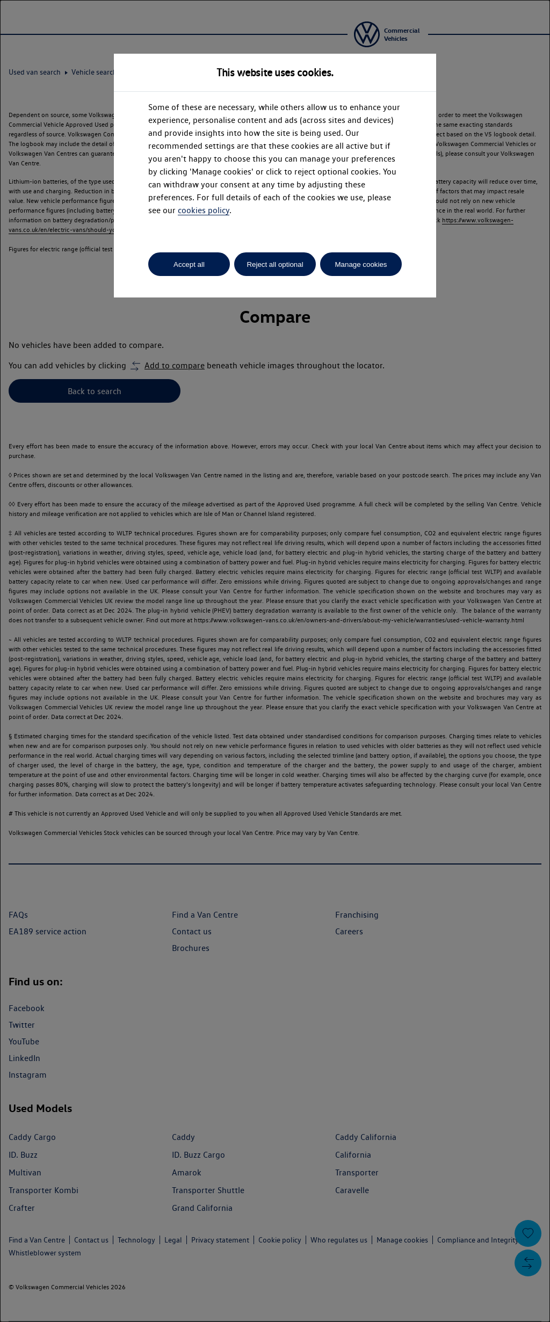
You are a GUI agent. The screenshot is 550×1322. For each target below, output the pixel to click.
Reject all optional (275, 264)
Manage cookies (361, 264)
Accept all (189, 264)
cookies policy (203, 210)
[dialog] (275, 661)
